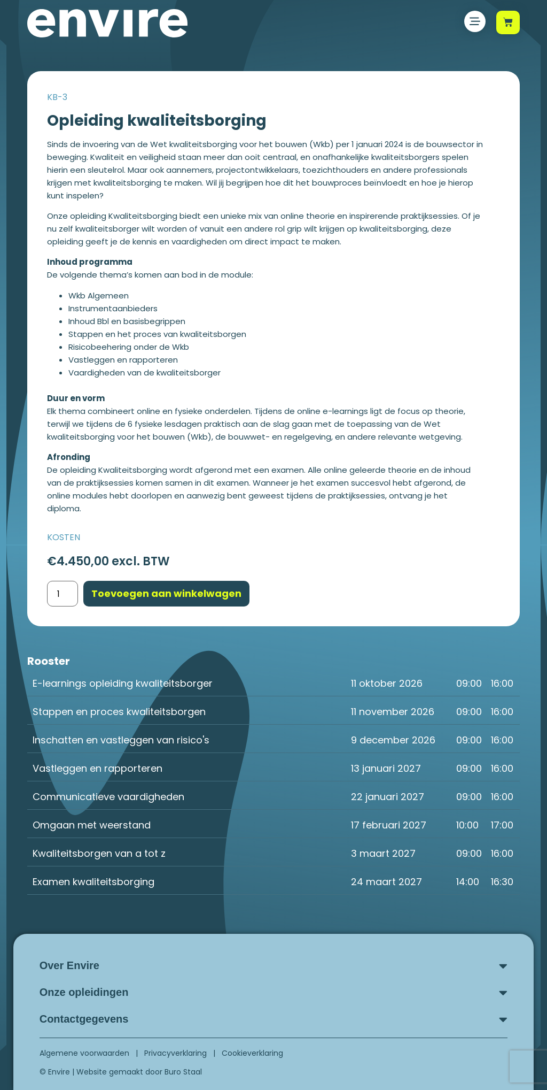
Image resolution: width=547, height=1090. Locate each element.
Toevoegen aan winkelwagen (166, 593)
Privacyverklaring (175, 1053)
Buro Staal (183, 1071)
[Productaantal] (62, 594)
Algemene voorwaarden (84, 1053)
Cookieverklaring (252, 1053)
